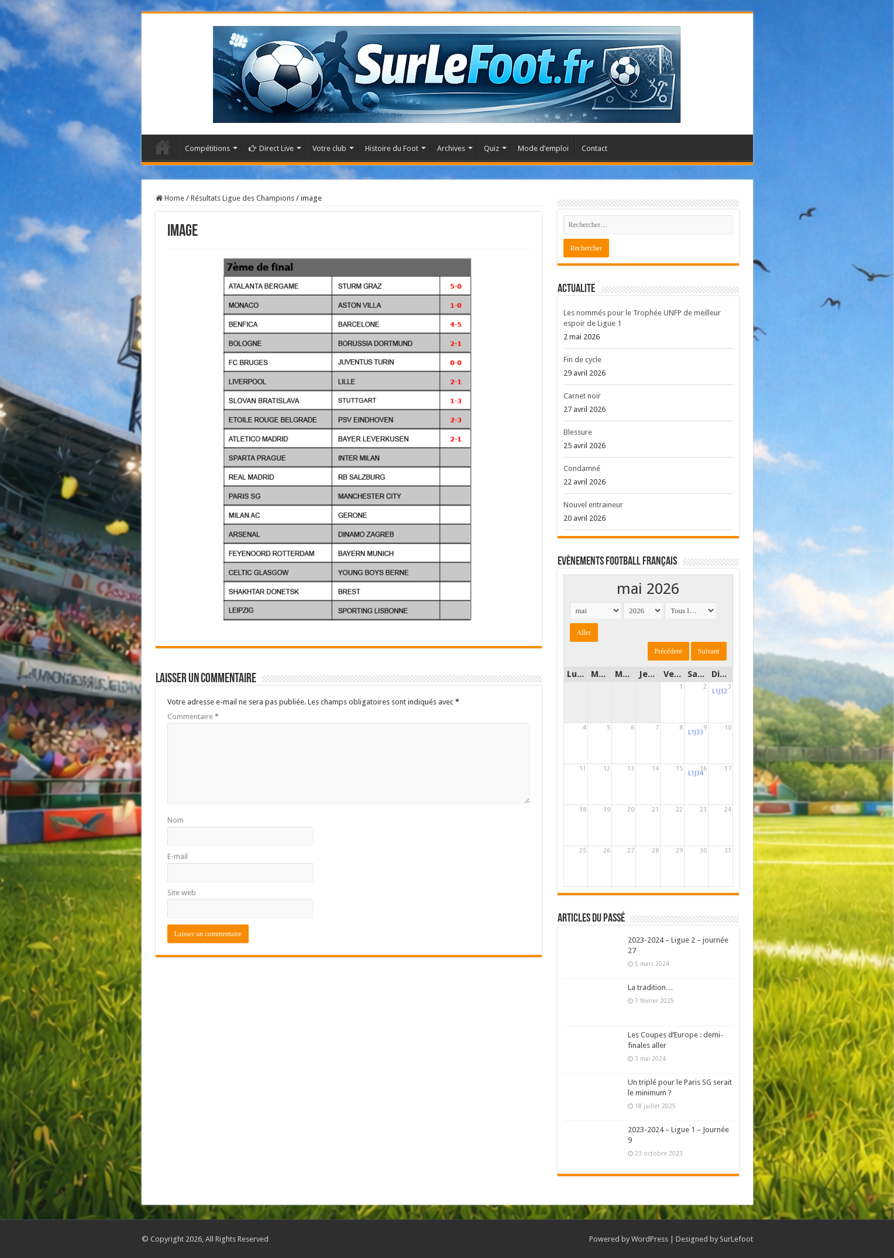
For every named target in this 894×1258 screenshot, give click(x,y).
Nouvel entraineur (593, 504)
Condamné (581, 468)
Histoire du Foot (391, 148)
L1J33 (695, 732)
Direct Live (271, 148)
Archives (451, 148)
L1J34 (695, 773)
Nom (175, 820)
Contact (594, 148)
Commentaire (193, 716)
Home (170, 198)
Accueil (162, 147)
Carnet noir (582, 395)
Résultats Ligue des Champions (242, 198)
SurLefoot (736, 1239)
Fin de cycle (582, 359)
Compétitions (207, 148)
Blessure (577, 432)
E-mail (177, 856)
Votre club (329, 148)
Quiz (491, 148)
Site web (181, 892)
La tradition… (650, 987)
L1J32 (719, 691)
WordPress (649, 1239)
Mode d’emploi (543, 148)
